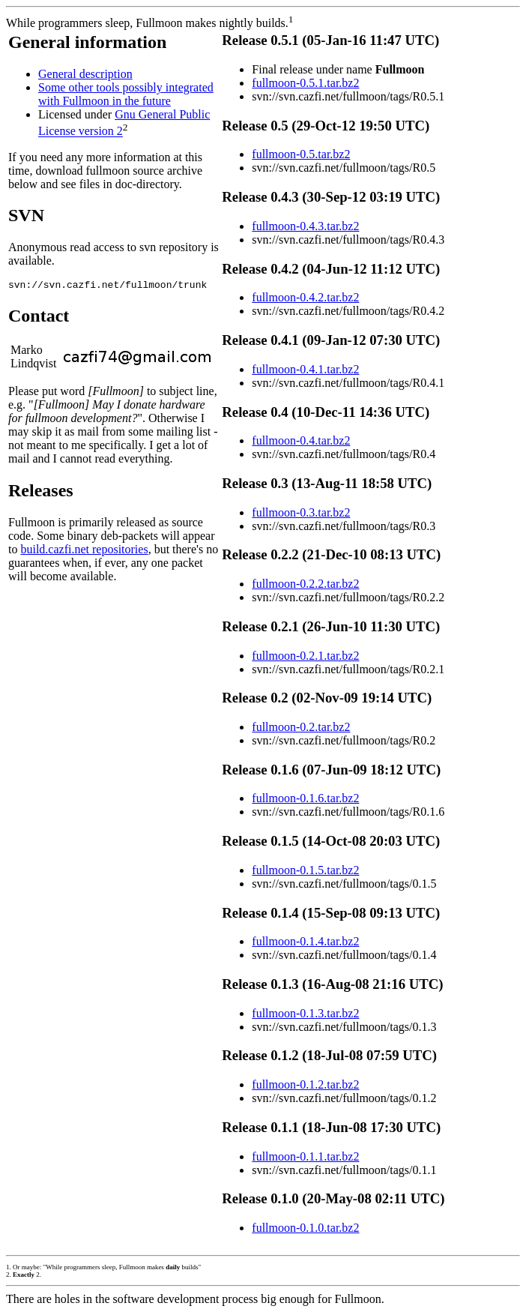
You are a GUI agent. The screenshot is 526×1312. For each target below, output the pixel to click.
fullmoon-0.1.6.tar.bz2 (305, 798)
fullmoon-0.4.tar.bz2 (301, 440)
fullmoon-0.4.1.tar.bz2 (305, 369)
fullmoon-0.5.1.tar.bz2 (305, 82)
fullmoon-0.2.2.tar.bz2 (305, 583)
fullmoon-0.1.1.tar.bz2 (305, 1156)
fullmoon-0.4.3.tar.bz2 (305, 226)
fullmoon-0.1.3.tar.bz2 (305, 1013)
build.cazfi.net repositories (84, 551)
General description (85, 73)
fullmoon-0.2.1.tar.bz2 (305, 655)
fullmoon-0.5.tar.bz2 (301, 154)
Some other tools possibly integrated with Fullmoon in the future (126, 94)
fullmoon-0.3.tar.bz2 (301, 512)
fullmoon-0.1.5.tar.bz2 (305, 870)
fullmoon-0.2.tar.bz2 (301, 726)
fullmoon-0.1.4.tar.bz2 (305, 941)
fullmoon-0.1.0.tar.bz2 (305, 1227)
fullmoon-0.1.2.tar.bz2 (305, 1084)
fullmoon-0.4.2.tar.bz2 (305, 297)
